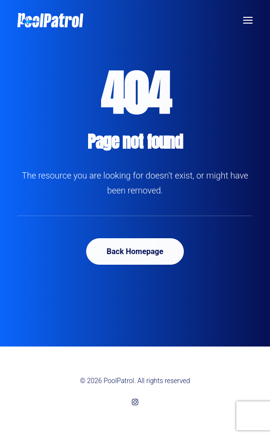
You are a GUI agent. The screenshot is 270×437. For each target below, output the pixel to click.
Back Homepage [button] (135, 251)
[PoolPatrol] (50, 20)
